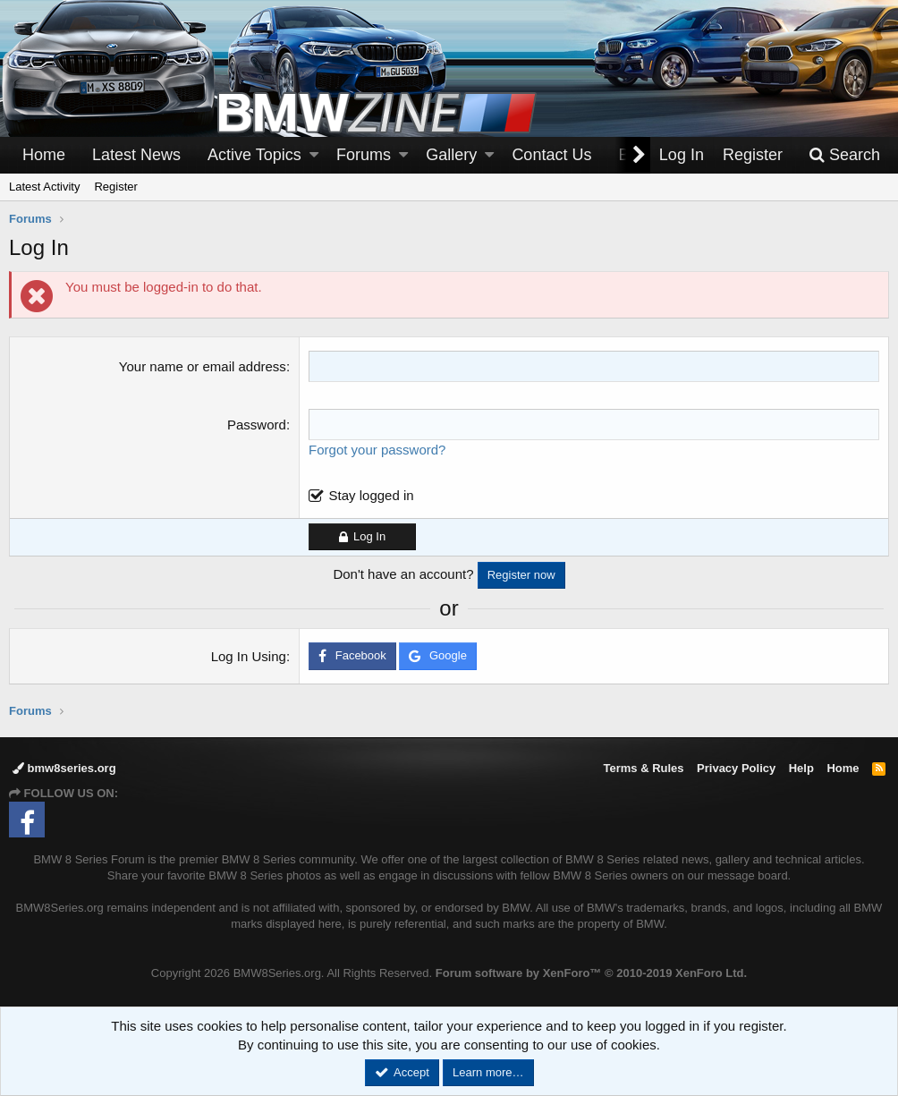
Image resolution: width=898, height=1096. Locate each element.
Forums (363, 155)
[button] (314, 155)
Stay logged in (371, 495)
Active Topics (254, 155)
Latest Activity (44, 186)
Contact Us (551, 155)
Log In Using (248, 656)
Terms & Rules (643, 768)
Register (115, 186)
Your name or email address (202, 366)
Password (256, 424)
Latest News (136, 155)
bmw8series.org (64, 768)
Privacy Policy (736, 768)
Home (43, 155)
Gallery (451, 155)
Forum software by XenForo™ (591, 973)
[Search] (844, 155)
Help (801, 768)
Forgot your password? (377, 449)
